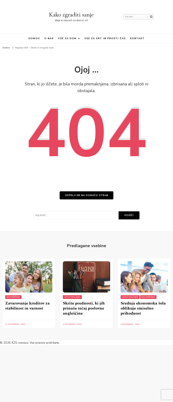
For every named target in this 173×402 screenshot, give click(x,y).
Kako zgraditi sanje (71, 14)
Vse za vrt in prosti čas (105, 38)
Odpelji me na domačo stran (86, 195)
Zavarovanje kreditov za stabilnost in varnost (27, 305)
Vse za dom (67, 38)
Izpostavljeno (72, 297)
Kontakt (137, 38)
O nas (49, 38)
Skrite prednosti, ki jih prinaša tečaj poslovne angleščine (84, 308)
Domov (34, 38)
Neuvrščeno (13, 297)
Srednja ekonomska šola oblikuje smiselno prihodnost (143, 308)
